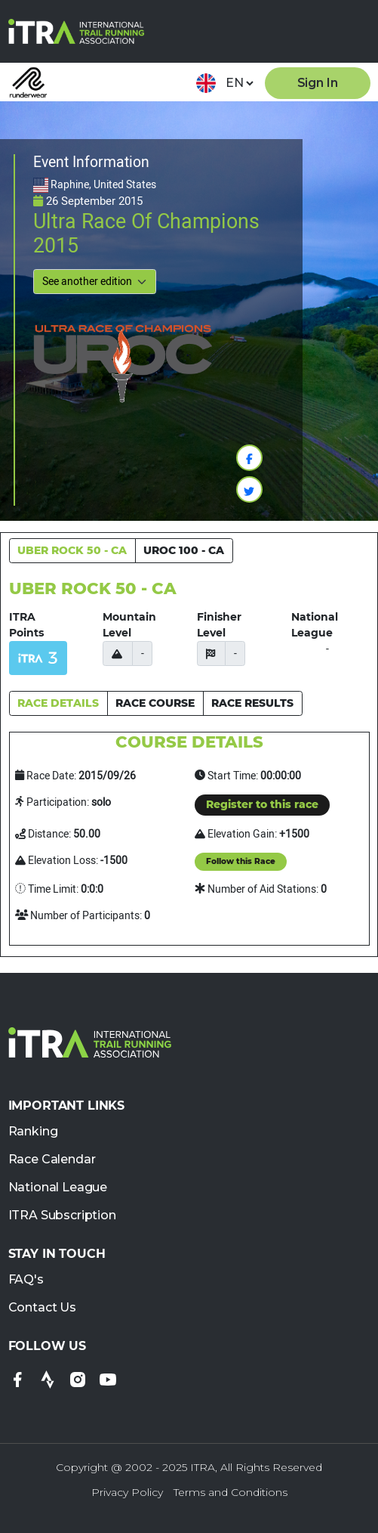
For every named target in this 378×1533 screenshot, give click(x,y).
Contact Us (42, 1308)
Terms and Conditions (230, 1492)
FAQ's (26, 1280)
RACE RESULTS (252, 703)
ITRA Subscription (62, 1215)
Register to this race (262, 804)
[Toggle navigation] (352, 31)
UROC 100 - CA (183, 550)
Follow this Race (240, 861)
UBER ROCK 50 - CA (72, 550)
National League (58, 1187)
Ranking (33, 1132)
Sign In (317, 83)
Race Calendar (52, 1160)
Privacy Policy (127, 1492)
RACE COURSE (155, 703)
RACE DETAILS (58, 703)
